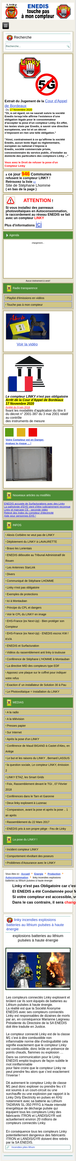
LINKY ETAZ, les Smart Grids (25, 777)
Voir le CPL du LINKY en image (26, 614)
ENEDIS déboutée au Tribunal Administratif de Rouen (35, 557)
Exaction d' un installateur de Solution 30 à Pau (36, 684)
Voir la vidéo (27, 344)
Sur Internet (14, 732)
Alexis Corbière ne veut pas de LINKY (31, 535)
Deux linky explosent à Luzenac (27, 803)
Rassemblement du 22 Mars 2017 (28, 822)
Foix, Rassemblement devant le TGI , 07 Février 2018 (36, 786)
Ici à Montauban (17, 601)
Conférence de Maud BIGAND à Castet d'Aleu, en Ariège (37, 748)
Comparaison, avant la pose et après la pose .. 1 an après (36, 812)
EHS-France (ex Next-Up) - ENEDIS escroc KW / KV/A (37, 636)
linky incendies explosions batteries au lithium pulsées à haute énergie (35, 924)
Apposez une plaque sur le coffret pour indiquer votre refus (35, 675)
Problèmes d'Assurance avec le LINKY (31, 862)
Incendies (17, 1147)
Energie (38, 874)
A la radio (13, 712)
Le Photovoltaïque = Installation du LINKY (33, 691)
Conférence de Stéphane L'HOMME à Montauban (38, 659)
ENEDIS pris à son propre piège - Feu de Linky (36, 828)
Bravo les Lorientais (19, 548)
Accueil (25, 874)
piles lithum (29, 1147)
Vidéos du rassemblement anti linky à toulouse (36, 652)
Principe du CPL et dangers (24, 607)
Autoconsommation (16, 877)
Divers (11, 574)
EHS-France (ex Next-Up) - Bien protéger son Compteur (34, 623)
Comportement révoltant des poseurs (30, 856)
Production (54, 874)
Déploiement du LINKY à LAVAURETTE (32, 541)
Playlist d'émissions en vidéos (25, 298)
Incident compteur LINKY (23, 849)
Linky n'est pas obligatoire (23, 587)
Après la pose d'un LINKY (23, 739)
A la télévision (15, 719)
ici (34, 181)
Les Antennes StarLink (21, 567)
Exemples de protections (22, 594)
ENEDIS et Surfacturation (23, 645)
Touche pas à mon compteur (25, 304)
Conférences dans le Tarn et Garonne (30, 796)
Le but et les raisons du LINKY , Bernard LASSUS (38, 758)
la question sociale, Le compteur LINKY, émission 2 (37, 767)
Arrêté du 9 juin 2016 (18, 407)
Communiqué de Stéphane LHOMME (30, 580)
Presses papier (16, 725)
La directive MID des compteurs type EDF (33, 665)
